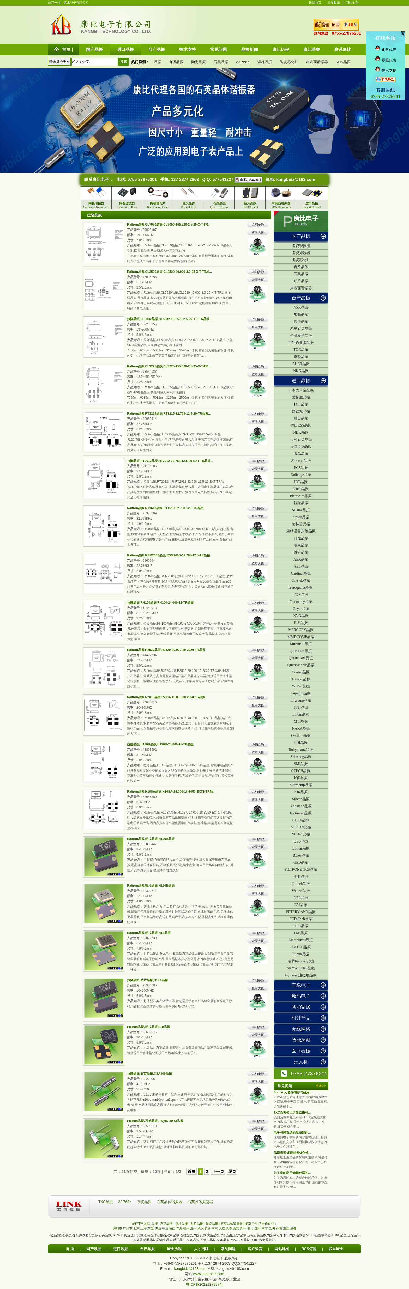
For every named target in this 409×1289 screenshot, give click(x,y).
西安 (236, 1228)
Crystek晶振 (301, 580)
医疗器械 (301, 1050)
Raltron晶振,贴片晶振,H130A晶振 (151, 839)
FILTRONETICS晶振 (301, 870)
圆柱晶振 (186, 1235)
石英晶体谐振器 (170, 1202)
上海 (143, 1228)
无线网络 (301, 1029)
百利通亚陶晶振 (301, 343)
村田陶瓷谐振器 (294, 1235)
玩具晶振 (149, 1240)
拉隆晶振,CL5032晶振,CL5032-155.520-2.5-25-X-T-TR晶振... (169, 319)
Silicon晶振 (301, 799)
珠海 (179, 1228)
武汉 (200, 1228)
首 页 (70, 1249)
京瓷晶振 (145, 1202)
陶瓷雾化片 (289, 62)
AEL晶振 (301, 566)
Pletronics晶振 (301, 496)
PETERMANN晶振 (301, 912)
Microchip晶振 (301, 785)
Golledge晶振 (301, 475)
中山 (165, 1228)
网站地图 (352, 2)
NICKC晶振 (301, 834)
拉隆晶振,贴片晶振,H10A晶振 (147, 980)
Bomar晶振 (300, 848)
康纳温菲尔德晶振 (301, 531)
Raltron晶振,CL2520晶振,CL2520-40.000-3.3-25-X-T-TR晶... (169, 272)
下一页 (218, 1171)
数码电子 (301, 996)
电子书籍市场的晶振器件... (292, 1132)
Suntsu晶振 (300, 672)
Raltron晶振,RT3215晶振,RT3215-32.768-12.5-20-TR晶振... (169, 413)
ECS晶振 (301, 468)
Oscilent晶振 (301, 736)
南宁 (265, 1228)
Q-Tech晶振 (301, 884)
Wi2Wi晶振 (301, 686)
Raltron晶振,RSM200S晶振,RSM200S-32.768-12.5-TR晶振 (168, 555)
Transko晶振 (300, 679)
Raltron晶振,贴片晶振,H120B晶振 (151, 885)
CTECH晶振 (301, 771)
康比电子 (305, 218)
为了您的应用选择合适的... (292, 1173)
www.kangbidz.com (208, 1274)
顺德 (172, 1228)
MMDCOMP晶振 (300, 637)
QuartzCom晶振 (301, 658)
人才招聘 (201, 1249)
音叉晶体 (301, 267)
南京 (215, 1228)
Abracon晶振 (301, 461)
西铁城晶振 (301, 411)
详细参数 (258, 225)
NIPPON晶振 (301, 827)
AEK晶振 (300, 559)
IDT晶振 (301, 482)
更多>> (321, 1086)
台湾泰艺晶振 (301, 336)
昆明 (272, 1228)
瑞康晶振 (301, 545)
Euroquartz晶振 (300, 588)
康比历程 (174, 1249)
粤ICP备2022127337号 (204, 1284)
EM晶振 (300, 905)
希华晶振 (301, 321)
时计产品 (301, 1018)
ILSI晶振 (301, 623)
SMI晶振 (301, 764)
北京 (136, 1228)
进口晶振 (301, 380)
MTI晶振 (301, 721)
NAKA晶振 (301, 729)
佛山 (158, 1228)
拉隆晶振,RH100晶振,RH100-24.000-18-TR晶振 (160, 602)
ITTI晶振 (301, 707)
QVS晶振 (300, 841)
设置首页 (315, 2)
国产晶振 (301, 236)
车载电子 (301, 985)
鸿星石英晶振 (301, 329)
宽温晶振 (213, 1235)
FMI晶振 (301, 933)
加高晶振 (301, 314)
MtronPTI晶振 (301, 644)
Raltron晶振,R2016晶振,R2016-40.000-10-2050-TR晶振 (166, 697)
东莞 (150, 1228)
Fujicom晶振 (301, 693)
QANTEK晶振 (301, 651)
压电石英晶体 (256, 1235)
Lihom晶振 (300, 714)
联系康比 (336, 1249)
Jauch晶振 (301, 489)
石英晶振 (221, 62)
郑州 (243, 1228)
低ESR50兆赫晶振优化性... (292, 1153)
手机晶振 (226, 1235)
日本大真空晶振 (301, 390)
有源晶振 (176, 62)
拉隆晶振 (301, 503)
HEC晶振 (301, 926)
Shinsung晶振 (300, 757)
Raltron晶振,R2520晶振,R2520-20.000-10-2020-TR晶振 (166, 650)
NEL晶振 (301, 898)
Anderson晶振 (300, 806)
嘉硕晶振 (301, 357)
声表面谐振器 (317, 62)
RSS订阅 (309, 1249)
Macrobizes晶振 (301, 940)
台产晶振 (301, 298)
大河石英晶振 (301, 440)
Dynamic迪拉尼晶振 (301, 975)
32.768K (243, 62)
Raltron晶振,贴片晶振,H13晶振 (149, 933)
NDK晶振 (300, 432)
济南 (279, 1228)
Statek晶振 (301, 517)
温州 (193, 1228)
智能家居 (301, 1007)
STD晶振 (301, 877)
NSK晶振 (300, 307)
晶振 (157, 62)
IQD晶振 (301, 778)
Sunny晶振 (301, 954)
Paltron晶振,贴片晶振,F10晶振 (148, 1027)
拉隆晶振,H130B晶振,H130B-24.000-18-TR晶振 (160, 744)
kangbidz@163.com (295, 179)
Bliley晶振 (301, 855)
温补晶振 (264, 62)
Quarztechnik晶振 (300, 665)
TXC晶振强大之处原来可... (292, 1112)
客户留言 (255, 1249)
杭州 (186, 1228)
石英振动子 (70, 1235)
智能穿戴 (301, 1040)
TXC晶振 (301, 350)
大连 (222, 1228)
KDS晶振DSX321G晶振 (233, 1240)
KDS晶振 (343, 62)
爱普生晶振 (301, 397)
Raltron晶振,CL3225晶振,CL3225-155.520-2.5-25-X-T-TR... (168, 366)
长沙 (207, 1228)
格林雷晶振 (301, 524)
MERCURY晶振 (300, 630)
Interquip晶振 (301, 700)
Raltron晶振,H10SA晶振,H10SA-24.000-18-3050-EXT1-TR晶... (171, 791)
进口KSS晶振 (301, 425)
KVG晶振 (300, 616)
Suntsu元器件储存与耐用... (293, 1092)
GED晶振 (300, 862)
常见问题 (228, 1249)
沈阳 (257, 1228)
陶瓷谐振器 (301, 246)
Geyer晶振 (301, 609)
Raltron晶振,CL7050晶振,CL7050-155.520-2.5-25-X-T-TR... (168, 224)
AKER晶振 (300, 364)
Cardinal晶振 (301, 573)
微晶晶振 (301, 454)
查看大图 (258, 232)
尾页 (232, 1171)
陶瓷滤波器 (301, 253)
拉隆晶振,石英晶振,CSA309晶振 (149, 1073)
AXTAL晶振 (300, 947)
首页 (191, 1171)
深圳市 (117, 1228)
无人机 (301, 1061)
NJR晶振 (301, 792)
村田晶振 (301, 418)
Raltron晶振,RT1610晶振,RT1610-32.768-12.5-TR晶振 (165, 508)
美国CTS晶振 (301, 447)
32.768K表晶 (121, 1235)
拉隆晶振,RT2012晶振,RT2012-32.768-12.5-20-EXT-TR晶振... (170, 461)
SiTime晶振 (301, 510)
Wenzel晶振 (301, 891)
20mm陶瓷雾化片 (263, 1240)
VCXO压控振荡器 (318, 1235)
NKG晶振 (300, 371)
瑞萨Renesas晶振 (301, 961)
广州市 (127, 1228)
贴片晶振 (301, 281)
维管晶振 (301, 552)
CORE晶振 (300, 820)
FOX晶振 (300, 595)
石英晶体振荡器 (200, 1202)
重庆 (286, 1228)
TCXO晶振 (339, 1235)
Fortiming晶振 (301, 813)
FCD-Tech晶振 (301, 919)
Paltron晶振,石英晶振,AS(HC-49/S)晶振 (155, 1121)
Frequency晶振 (301, 602)
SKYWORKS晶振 (301, 968)
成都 (293, 1228)
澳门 (250, 1228)
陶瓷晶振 (198, 62)
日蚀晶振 (301, 538)
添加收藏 (333, 2)
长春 (229, 1228)
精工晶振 (301, 404)
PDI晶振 (301, 743)
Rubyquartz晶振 (301, 750)
